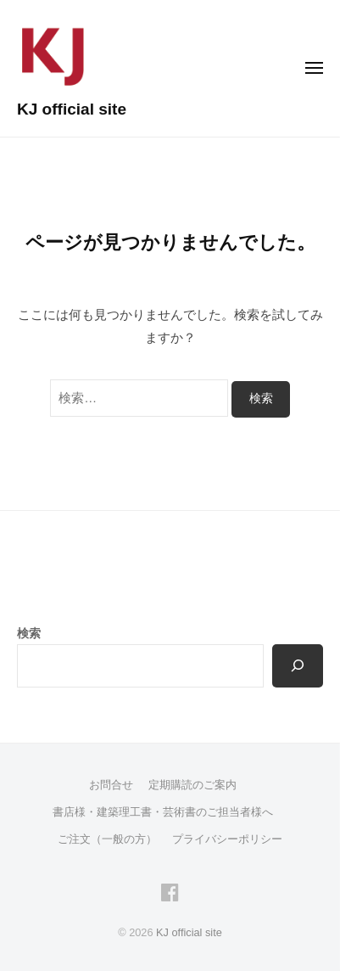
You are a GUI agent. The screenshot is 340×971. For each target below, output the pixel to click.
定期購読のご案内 (192, 784)
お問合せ (111, 784)
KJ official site (71, 109)
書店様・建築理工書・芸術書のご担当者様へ (163, 811)
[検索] (297, 666)
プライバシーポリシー (227, 839)
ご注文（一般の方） (107, 839)
